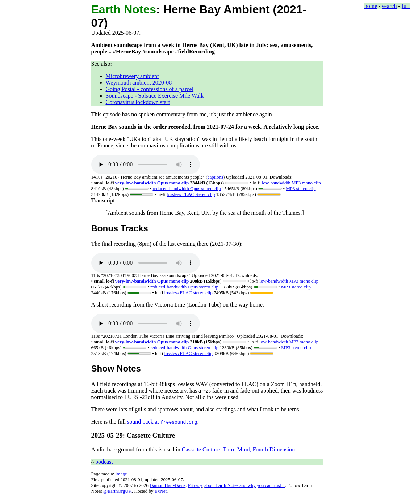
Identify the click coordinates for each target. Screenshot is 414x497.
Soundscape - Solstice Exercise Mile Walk (155, 96)
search (389, 6)
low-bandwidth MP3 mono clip (291, 182)
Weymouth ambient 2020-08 (139, 83)
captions (215, 177)
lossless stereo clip (191, 194)
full (406, 6)
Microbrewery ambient (132, 76)
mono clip (152, 182)
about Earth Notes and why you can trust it (244, 485)
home (370, 6)
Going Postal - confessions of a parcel (150, 89)
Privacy (195, 485)
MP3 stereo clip (300, 188)
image (121, 473)
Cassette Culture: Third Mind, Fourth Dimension (238, 449)
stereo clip (186, 188)
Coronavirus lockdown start (138, 102)
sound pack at (162, 422)
